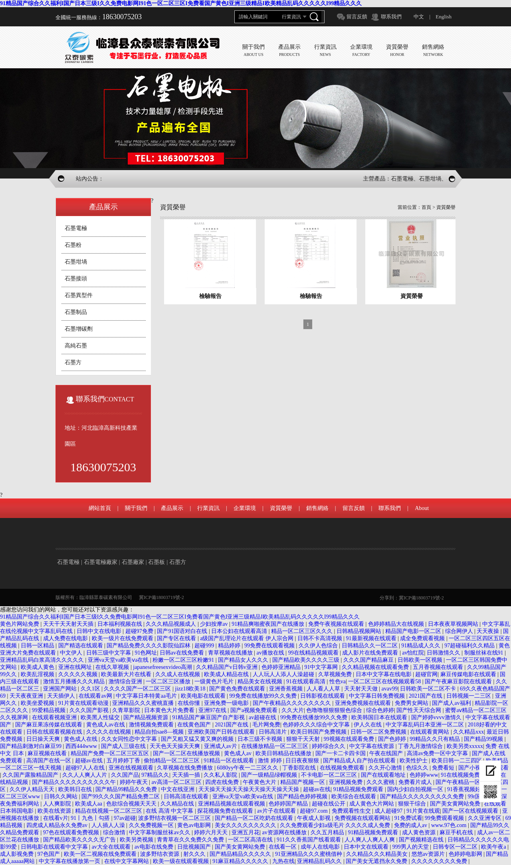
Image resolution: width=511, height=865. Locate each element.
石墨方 (73, 362)
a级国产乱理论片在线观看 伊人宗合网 (247, 638)
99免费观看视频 (445, 818)
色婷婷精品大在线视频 (397, 624)
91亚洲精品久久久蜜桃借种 (309, 854)
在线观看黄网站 (430, 732)
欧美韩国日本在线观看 (380, 717)
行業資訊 (208, 508)
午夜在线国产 (386, 753)
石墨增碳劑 (79, 329)
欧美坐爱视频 (38, 703)
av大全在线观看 (112, 847)
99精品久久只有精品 (435, 739)
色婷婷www (424, 775)
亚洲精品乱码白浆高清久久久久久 (42, 660)
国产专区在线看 (177, 638)
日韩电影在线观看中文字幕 (55, 847)
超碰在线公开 (329, 804)
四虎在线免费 (222, 782)
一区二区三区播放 (169, 681)
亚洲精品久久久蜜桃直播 (143, 703)
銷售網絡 (317, 508)
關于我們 (136, 508)
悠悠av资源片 (429, 854)
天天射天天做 (361, 689)
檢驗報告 (210, 296)
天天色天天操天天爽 (176, 746)
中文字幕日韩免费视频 (377, 696)
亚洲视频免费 (346, 782)
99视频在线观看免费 (350, 739)
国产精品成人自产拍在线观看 (360, 761)
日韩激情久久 (444, 653)
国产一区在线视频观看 (471, 811)
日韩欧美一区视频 (421, 660)
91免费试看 (408, 818)
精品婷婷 (230, 646)
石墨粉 (73, 245)
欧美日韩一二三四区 (457, 761)
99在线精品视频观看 (314, 653)
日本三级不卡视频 (261, 739)
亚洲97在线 (213, 710)
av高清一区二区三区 (177, 782)
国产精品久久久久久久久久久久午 (74, 782)
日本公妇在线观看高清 (240, 631)
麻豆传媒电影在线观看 (469, 674)
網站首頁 (100, 508)
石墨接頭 (76, 279)
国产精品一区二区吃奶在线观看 (255, 818)
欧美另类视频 (137, 840)
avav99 (390, 689)
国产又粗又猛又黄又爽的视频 (198, 739)
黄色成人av (238, 753)
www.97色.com (449, 825)
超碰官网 (426, 674)
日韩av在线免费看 (183, 653)
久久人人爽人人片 (85, 775)
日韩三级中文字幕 (109, 653)
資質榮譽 (446, 207)
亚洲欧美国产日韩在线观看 (222, 732)
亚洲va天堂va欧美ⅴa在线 (119, 660)
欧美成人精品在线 (227, 674)
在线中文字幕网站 (127, 861)
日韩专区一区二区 (456, 847)
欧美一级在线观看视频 (181, 861)
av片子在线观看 (277, 811)
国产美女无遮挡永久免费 (377, 861)
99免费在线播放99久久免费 (264, 696)
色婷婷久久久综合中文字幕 (317, 725)
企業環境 (245, 508)
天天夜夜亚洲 (27, 696)
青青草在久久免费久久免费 (191, 840)
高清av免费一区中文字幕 (438, 753)
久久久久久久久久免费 (440, 861)
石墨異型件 (79, 295)
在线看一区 (283, 847)
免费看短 (444, 768)
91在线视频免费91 (464, 775)
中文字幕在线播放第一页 (70, 861)
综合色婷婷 (380, 710)
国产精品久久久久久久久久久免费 (422, 797)
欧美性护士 (414, 761)
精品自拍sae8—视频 (160, 732)
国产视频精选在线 (422, 840)
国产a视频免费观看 (254, 710)
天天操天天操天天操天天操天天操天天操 (249, 789)
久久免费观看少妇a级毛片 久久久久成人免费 (335, 825)
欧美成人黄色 (38, 667)
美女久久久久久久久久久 (246, 825)
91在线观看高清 (306, 681)
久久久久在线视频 (109, 732)
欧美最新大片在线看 (127, 674)
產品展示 (172, 508)
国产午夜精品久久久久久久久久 (293, 703)
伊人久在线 (368, 725)
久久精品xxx (468, 732)
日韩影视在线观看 (323, 696)
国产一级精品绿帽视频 (270, 775)
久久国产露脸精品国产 (31, 775)
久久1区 (91, 689)
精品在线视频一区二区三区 (109, 811)
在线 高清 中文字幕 (170, 811)
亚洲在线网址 (75, 667)
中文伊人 (72, 653)
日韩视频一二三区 (469, 696)
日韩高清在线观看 (187, 797)
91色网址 (146, 653)
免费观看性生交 (352, 811)
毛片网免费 (266, 725)
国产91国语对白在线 (183, 631)
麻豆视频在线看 (48, 753)
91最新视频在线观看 (372, 638)
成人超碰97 (389, 811)
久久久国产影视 (89, 710)
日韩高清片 (273, 732)
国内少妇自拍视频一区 (416, 789)
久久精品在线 (178, 804)
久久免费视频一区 (152, 825)
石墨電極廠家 (100, 562)
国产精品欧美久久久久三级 (306, 660)
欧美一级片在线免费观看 (123, 638)
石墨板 (156, 562)
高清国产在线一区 (49, 761)
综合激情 (115, 832)
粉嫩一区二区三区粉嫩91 (184, 660)
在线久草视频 (113, 667)
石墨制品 (76, 312)
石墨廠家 (133, 562)
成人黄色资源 (419, 832)
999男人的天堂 (411, 847)
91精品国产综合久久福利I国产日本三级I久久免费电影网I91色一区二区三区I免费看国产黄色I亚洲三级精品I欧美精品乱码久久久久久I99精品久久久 (181, 3)
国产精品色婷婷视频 (303, 797)
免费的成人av (411, 825)
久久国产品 (125, 775)
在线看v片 (55, 818)
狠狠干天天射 (303, 739)
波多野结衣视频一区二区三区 (175, 818)
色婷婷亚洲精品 (281, 667)
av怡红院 (413, 653)
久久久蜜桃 (381, 782)
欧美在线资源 (55, 811)
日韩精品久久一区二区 (370, 646)
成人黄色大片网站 (372, 804)
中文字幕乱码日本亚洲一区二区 (425, 725)
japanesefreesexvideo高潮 (163, 667)
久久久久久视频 (78, 674)
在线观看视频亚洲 (55, 717)
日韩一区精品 (38, 646)
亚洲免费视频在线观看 (363, 703)
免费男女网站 (412, 703)
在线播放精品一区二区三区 (275, 746)
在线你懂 (190, 703)
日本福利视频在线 (120, 624)
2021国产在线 (426, 696)
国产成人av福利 (452, 703)
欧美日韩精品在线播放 (284, 753)
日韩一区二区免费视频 (379, 732)
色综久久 (418, 768)
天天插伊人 (62, 696)
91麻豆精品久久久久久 (241, 861)
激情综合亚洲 (126, 681)
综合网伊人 (460, 631)
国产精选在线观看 (81, 646)
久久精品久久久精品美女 (377, 854)
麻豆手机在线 (457, 832)
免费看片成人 (416, 782)
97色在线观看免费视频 (72, 832)
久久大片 (292, 710)
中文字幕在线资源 (372, 746)
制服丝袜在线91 (484, 653)
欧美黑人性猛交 (101, 717)
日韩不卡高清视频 (320, 638)
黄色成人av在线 (106, 725)
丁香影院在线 (299, 768)
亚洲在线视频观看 (132, 768)
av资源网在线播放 (285, 832)
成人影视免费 (17, 854)
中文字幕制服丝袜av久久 (160, 832)
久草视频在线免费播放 (185, 768)
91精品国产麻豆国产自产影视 (209, 717)
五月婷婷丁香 (124, 761)
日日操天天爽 (43, 739)
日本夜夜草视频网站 (454, 624)
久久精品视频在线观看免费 (376, 667)
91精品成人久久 (421, 646)
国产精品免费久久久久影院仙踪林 (149, 646)
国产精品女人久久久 (244, 660)
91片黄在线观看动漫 (84, 703)
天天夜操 (489, 631)
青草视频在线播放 (231, 653)
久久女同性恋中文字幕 (129, 739)
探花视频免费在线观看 (226, 811)
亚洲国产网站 (60, 689)
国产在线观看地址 (384, 775)
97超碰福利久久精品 (470, 646)
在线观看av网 (96, 696)
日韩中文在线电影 (100, 631)
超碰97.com (314, 811)
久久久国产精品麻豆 (369, 660)
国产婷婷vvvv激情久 (437, 717)
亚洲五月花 (245, 832)
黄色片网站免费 (20, 624)
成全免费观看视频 (423, 638)
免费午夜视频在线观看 (337, 624)
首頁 (426, 207)
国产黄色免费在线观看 (238, 689)
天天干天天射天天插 (69, 624)
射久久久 (195, 854)
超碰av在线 (89, 761)
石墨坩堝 (76, 262)
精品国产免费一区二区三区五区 (111, 753)
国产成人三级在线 (124, 746)
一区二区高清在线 (251, 840)
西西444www (82, 746)
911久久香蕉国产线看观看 (309, 840)
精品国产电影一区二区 (414, 631)
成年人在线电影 (321, 847)
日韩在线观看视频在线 (55, 732)
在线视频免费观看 (343, 768)
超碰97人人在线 (85, 768)
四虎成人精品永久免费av (57, 825)
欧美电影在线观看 (204, 696)
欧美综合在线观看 (354, 797)
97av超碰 (125, 818)
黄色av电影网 (194, 825)
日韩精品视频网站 (360, 631)
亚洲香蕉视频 (286, 689)
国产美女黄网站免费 (456, 804)
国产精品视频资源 (146, 717)
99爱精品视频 (49, 710)
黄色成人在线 (81, 739)
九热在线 (283, 861)
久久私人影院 (221, 775)
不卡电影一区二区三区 (329, 775)
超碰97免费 (140, 631)
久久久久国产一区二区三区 (138, 689)
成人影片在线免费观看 (371, 653)
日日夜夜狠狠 (303, 761)
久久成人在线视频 (178, 674)
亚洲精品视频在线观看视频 (232, 804)
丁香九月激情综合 (421, 746)
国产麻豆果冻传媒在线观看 (49, 725)
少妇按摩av (214, 624)
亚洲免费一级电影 (227, 703)
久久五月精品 (328, 832)
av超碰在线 (263, 717)
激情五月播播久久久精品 (74, 681)
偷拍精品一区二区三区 (172, 761)
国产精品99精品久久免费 (126, 789)
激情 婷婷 (270, 761)
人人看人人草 (324, 689)
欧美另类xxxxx (465, 746)
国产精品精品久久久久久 (241, 854)
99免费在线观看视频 (270, 646)
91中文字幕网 (321, 667)
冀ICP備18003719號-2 (161, 597)
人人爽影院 (58, 804)
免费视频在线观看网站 (363, 818)
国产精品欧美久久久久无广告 (80, 840)
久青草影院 (127, 710)
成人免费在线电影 (66, 638)
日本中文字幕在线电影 (384, 674)
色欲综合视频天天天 (132, 804)
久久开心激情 (386, 768)
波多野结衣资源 (160, 854)
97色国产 (49, 854)
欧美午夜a (494, 847)
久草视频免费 (335, 674)
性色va (337, 681)
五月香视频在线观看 (439, 667)
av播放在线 (271, 653)
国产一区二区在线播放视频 (187, 753)
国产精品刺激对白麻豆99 (31, 746)
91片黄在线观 (423, 811)
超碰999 (205, 646)
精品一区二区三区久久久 (302, 631)
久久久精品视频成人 (172, 624)
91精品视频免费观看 (359, 789)
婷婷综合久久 (329, 746)
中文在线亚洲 (178, 789)
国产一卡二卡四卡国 (341, 753)
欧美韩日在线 (75, 789)
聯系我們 (391, 17)
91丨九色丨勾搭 (91, 818)
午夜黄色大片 (260, 782)
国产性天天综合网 (419, 710)
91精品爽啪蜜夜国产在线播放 (269, 624)
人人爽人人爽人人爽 (370, 840)
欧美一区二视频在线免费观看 (101, 854)
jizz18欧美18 (191, 689)
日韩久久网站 (61, 797)
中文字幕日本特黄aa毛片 (147, 696)
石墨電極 (76, 228)
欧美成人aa (89, 804)
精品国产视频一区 (303, 782)
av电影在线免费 (155, 847)
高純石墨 (76, 346)
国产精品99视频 (484, 739)
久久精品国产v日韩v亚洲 (227, 667)
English (444, 17)
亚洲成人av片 (221, 746)
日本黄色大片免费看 (170, 710)
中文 (419, 17)
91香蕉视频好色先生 (473, 789)
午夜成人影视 (314, 818)
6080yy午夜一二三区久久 (248, 768)
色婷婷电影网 (466, 854)
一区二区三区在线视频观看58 (385, 681)
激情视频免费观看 (152, 725)
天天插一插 (187, 775)
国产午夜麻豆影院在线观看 (459, 681)
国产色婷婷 (393, 739)
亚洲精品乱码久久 (320, 861)
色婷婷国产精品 (289, 804)
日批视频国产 (194, 847)
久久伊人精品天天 (33, 789)
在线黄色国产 (194, 725)
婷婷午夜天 (134, 782)
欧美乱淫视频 (38, 674)
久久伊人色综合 (319, 646)
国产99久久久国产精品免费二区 (121, 797)
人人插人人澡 (109, 825)
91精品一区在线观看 (230, 761)
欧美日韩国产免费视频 (319, 732)
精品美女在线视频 (261, 681)
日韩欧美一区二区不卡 (429, 689)
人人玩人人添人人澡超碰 (284, 674)
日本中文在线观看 (367, 847)
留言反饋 (357, 17)
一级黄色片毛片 (214, 681)
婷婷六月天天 (211, 832)
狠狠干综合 (413, 804)
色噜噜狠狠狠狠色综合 (335, 710)
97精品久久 (155, 775)
